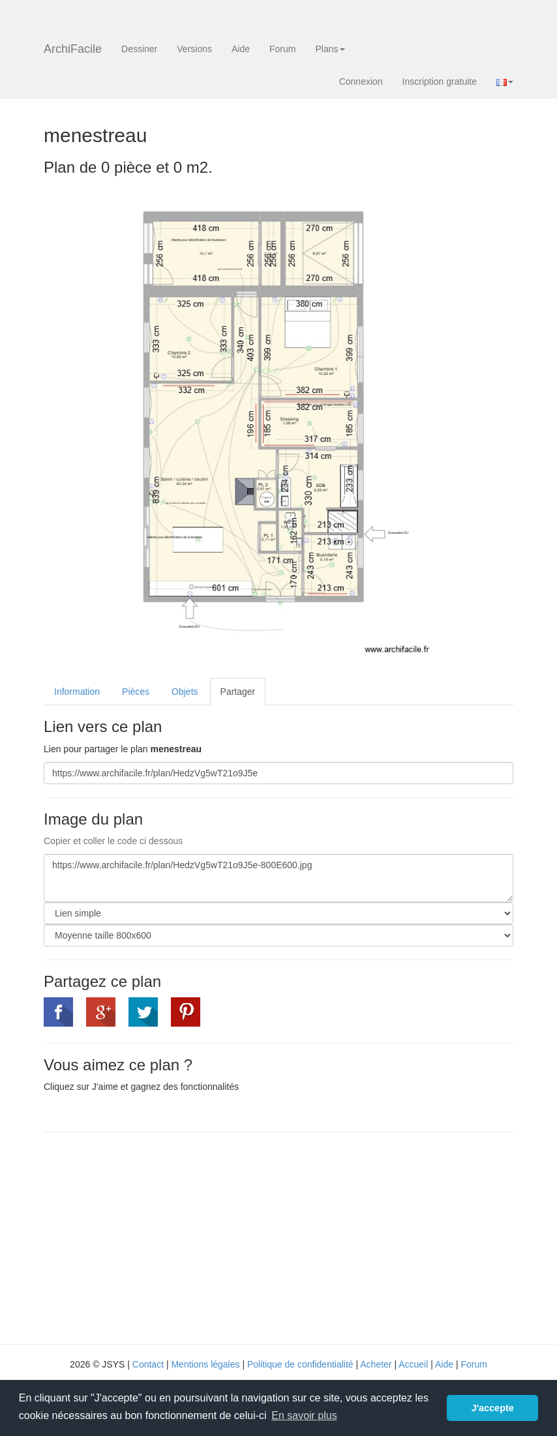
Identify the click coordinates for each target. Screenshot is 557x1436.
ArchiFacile (73, 48)
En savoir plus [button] (304, 1415)
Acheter (375, 1364)
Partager (238, 691)
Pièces (135, 691)
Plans (329, 49)
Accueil (413, 1364)
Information (77, 691)
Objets (185, 691)
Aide (241, 49)
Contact (148, 1364)
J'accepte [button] (493, 1408)
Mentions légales (205, 1364)
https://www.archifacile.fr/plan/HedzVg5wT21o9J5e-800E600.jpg (278, 878)
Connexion (361, 81)
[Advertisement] (153, 1236)
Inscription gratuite (439, 81)
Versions (194, 49)
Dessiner (139, 49)
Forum (282, 49)
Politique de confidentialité (300, 1364)
